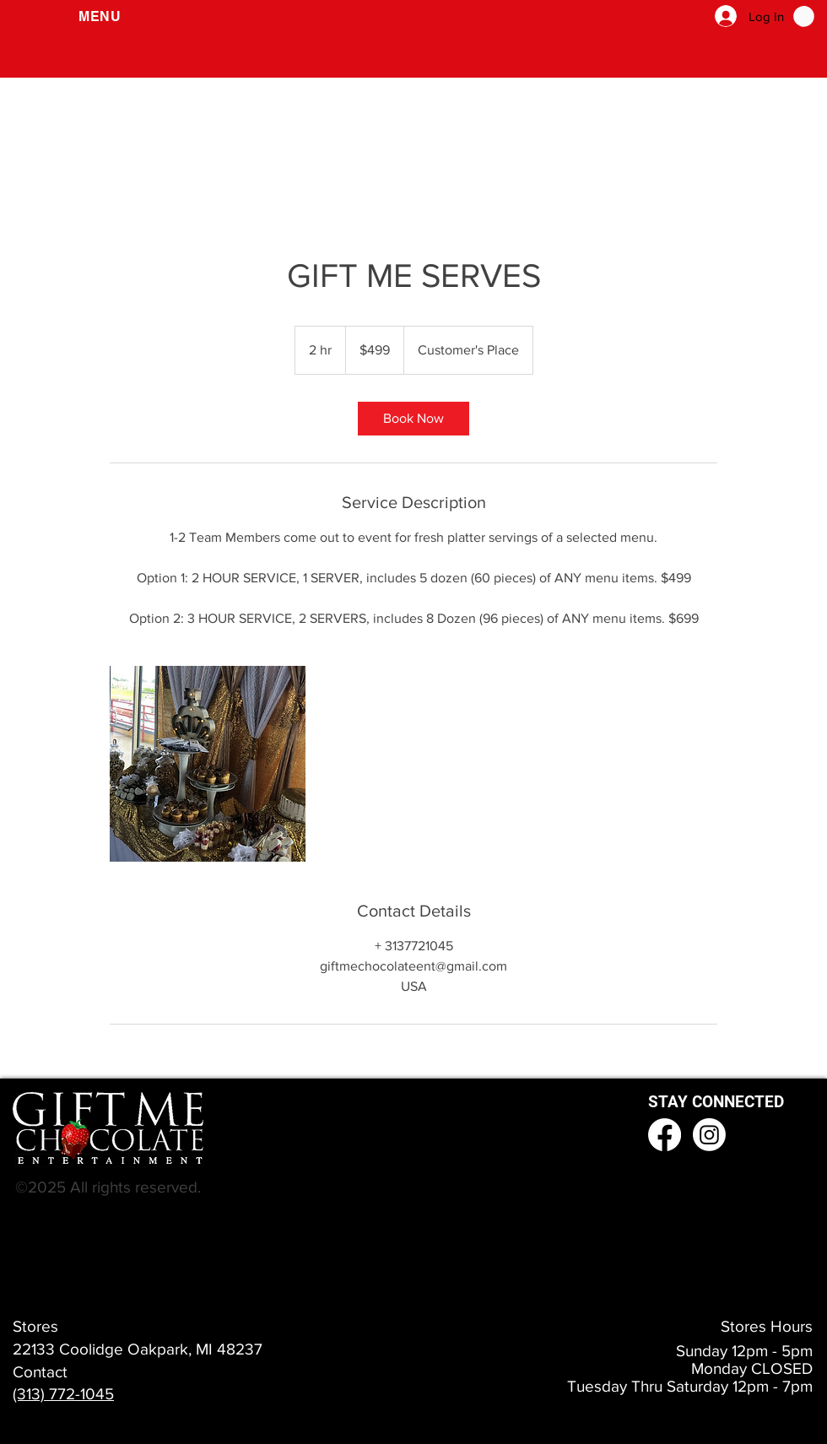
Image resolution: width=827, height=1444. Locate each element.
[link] (413, 418)
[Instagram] (709, 1134)
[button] (100, 16)
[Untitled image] (207, 764)
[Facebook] (664, 1134)
